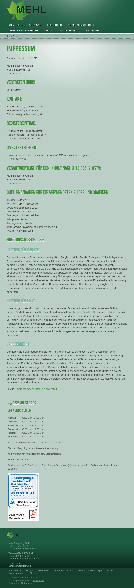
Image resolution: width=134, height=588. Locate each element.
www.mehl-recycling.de (26, 577)
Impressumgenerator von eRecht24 (36, 388)
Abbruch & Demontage (23, 30)
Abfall (48, 30)
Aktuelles (92, 30)
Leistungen (54, 25)
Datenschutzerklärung (19, 566)
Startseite (16, 25)
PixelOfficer (38, 580)
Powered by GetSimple (20, 583)
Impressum (14, 563)
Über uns (35, 25)
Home (9, 36)
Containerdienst (69, 30)
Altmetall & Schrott (81, 25)
